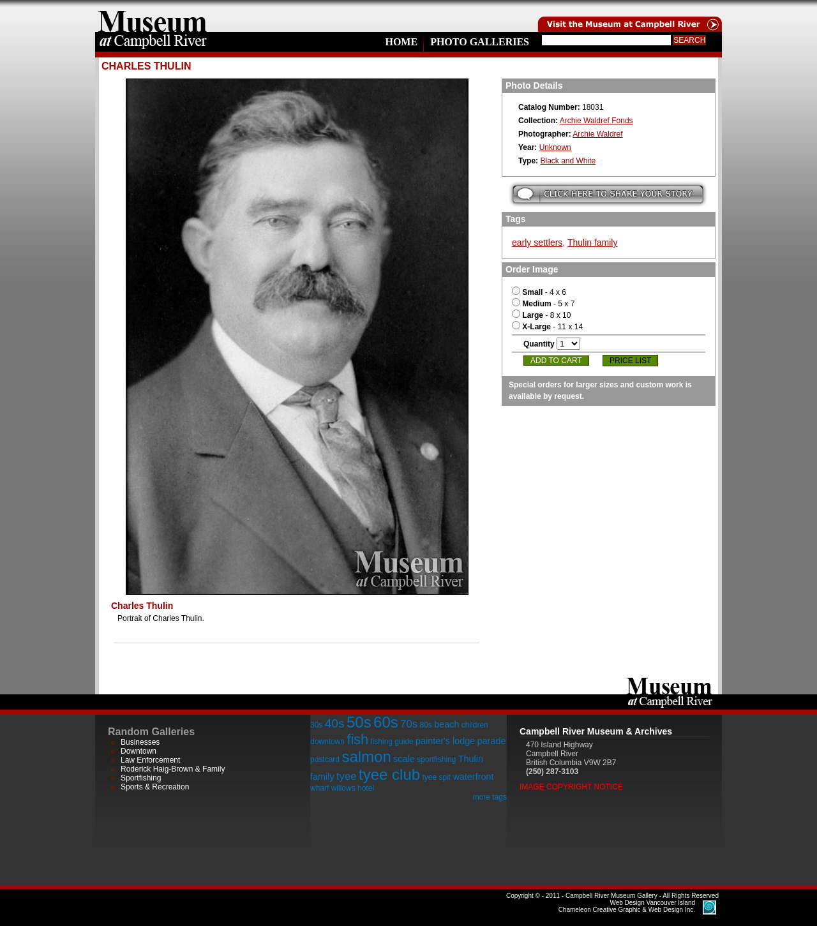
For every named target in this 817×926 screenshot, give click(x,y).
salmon (366, 756)
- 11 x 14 (547, 326)
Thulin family (592, 242)
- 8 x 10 (541, 315)
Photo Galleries (479, 41)
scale (404, 759)
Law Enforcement (150, 760)
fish (357, 739)
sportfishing (436, 759)
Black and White (568, 160)
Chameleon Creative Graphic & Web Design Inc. (626, 906)
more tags (490, 797)
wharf (319, 788)
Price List (630, 360)
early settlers (537, 242)
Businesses (140, 742)
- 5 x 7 (543, 303)
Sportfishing (141, 777)
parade (491, 741)
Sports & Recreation (155, 786)
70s (408, 724)
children (474, 725)
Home (401, 41)
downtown (327, 741)
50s (359, 722)
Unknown (555, 147)
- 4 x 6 (539, 292)
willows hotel (352, 788)
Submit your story (607, 194)
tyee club (389, 774)
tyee (346, 776)
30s (316, 725)
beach (446, 724)
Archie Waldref (597, 134)
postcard (325, 759)
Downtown (138, 751)
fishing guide (391, 741)
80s (425, 725)
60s (385, 722)
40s (335, 723)
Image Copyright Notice (571, 786)
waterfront (473, 777)
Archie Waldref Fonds (596, 120)
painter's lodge (445, 741)
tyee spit (436, 777)
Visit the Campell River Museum (629, 16)
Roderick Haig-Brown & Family (173, 769)
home (152, 16)
